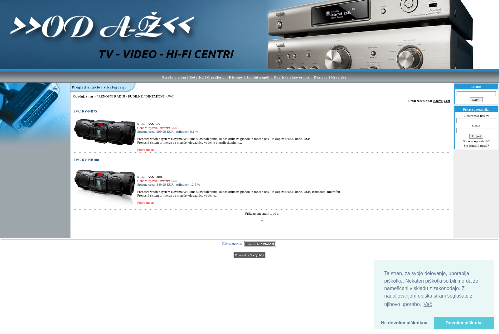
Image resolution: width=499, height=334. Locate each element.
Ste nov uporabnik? (476, 141)
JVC (170, 96)
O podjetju (216, 77)
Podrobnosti (145, 149)
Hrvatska (338, 77)
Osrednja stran (174, 77)
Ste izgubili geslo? (476, 145)
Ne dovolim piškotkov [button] (404, 322)
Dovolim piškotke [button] (463, 322)
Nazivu (438, 101)
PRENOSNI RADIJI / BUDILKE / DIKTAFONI (131, 96)
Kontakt (320, 77)
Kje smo (235, 77)
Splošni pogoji (257, 77)
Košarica (196, 77)
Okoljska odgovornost (291, 77)
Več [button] (428, 304)
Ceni (447, 101)
